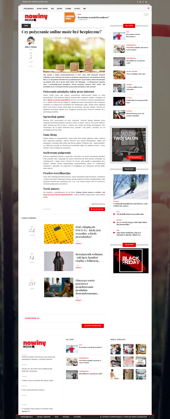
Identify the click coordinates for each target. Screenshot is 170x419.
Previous (145, 14)
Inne (84, 8)
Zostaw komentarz (92, 326)
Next (147, 14)
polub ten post (97, 209)
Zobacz (79, 243)
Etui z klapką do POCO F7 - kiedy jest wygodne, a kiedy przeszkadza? (88, 231)
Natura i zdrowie (42, 8)
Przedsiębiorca (29, 8)
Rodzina (59, 8)
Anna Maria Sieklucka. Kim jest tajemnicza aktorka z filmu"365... (129, 234)
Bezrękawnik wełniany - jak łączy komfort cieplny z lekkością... (89, 257)
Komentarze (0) (32, 318)
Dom (52, 8)
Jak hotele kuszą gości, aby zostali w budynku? (136, 114)
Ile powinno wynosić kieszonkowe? (93, 17)
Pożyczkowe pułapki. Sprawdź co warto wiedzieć (137, 48)
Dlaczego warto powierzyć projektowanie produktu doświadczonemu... (87, 287)
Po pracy (77, 8)
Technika (68, 8)
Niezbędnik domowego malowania (130, 214)
